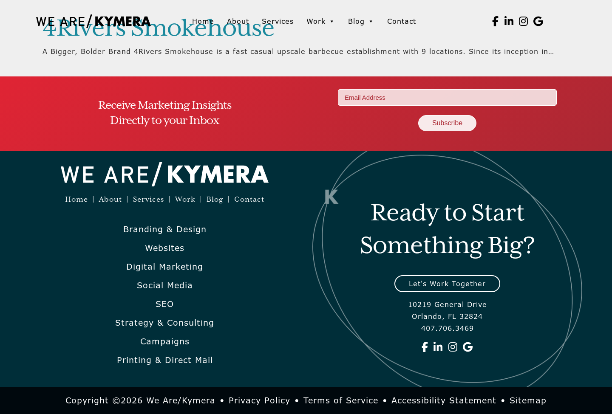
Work (320, 21)
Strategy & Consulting (164, 322)
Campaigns (165, 341)
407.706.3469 (447, 328)
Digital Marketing (164, 266)
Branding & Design (165, 229)
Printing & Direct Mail (165, 360)
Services (278, 21)
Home (203, 21)
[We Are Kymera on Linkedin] (509, 21)
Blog (361, 21)
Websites (164, 247)
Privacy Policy (259, 400)
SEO (165, 304)
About (238, 21)
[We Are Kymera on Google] (538, 21)
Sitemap (528, 400)
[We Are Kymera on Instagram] (523, 21)
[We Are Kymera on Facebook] (495, 21)
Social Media (165, 285)
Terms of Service (340, 400)
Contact (401, 21)
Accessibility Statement (443, 400)
